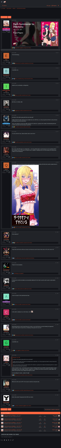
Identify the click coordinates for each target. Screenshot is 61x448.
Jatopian (56, 427)
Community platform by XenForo (50, 445)
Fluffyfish (6, 331)
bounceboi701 (6, 75)
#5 (57, 99)
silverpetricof (6, 269)
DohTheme (49, 446)
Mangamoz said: (16, 357)
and (19, 273)
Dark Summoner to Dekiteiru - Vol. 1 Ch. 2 (12, 415)
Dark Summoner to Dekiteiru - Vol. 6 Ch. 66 (13, 429)
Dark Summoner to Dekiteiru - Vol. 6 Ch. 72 (13, 419)
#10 (57, 232)
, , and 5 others (22, 350)
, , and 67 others (23, 95)
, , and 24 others (23, 142)
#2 (57, 52)
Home (38, 443)
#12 (57, 262)
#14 (57, 293)
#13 (57, 278)
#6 (57, 115)
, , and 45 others (22, 126)
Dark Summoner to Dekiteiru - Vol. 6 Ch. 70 (13, 426)
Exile (6, 59)
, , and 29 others (23, 319)
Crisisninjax (6, 239)
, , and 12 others (23, 47)
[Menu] (1, 2)
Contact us (16, 443)
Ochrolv (6, 153)
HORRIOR (6, 254)
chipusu (6, 316)
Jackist (6, 362)
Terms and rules (23, 443)
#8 (57, 146)
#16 (57, 324)
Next (9, 17)
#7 (57, 131)
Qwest (6, 169)
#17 (57, 339)
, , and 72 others (22, 227)
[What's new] (58, 5)
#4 (57, 83)
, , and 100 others (24, 63)
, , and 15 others (23, 390)
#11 (57, 247)
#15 (57, 309)
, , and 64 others (24, 78)
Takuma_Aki (55, 420)
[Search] (4, 5)
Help (35, 443)
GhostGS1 (6, 346)
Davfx (56, 430)
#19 (57, 379)
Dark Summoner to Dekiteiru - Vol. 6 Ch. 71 (13, 422)
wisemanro (6, 106)
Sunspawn (56, 423)
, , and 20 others (23, 242)
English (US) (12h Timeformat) (7, 443)
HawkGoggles (6, 402)
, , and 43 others (23, 288)
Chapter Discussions (16, 416)
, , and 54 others (23, 110)
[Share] (56, 20)
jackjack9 (6, 386)
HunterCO (6, 285)
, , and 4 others (22, 405)
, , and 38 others (24, 258)
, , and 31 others (22, 304)
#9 (57, 162)
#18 (57, 355)
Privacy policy (29, 443)
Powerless (6, 138)
